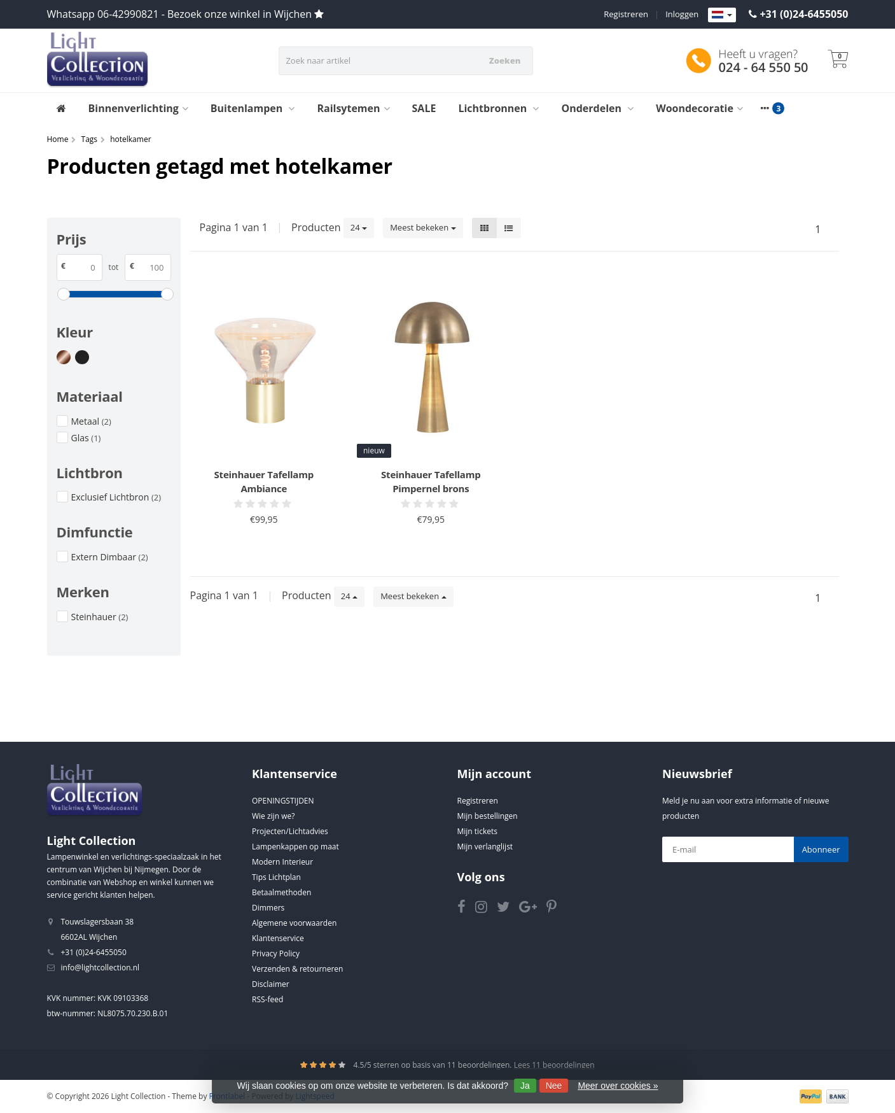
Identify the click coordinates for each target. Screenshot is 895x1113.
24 (358, 227)
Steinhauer (99, 617)
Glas (86, 438)
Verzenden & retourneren (297, 968)
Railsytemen (353, 108)
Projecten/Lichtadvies (290, 831)
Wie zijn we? (273, 816)
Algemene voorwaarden (294, 923)
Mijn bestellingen (487, 816)
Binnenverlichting (138, 108)
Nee (554, 1086)
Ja (525, 1086)
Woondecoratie (699, 108)
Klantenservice (278, 938)
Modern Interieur (282, 861)
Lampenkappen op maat (295, 846)
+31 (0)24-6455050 (804, 14)
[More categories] (765, 108)
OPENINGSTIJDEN (283, 800)
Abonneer (821, 849)
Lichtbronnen (498, 108)
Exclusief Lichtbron (116, 497)
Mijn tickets (477, 831)
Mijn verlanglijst (485, 846)
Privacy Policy (276, 953)
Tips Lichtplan (276, 877)
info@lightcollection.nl (100, 967)
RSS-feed (267, 999)
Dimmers (268, 907)
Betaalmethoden (281, 892)
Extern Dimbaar (109, 557)
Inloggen (681, 14)
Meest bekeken (422, 227)
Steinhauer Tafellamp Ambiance (264, 481)
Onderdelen (597, 108)
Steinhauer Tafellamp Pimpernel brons (430, 481)
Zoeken (505, 60)
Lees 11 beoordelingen (554, 1065)
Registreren (626, 14)
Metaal (91, 421)
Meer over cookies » (618, 1086)
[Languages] (722, 15)
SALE (424, 108)
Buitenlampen (253, 108)
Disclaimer (270, 984)
